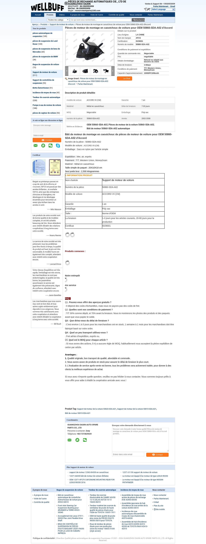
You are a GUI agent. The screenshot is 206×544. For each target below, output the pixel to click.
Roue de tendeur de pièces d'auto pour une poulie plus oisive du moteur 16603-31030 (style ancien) (102, 527)
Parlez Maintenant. (161, 6)
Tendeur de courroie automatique (46, 97)
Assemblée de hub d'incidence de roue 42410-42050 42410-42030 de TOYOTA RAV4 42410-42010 (135, 525)
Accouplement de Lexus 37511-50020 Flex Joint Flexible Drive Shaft (71, 518)
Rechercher (140, 20)
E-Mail (156, 502)
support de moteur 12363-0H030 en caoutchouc (89, 472)
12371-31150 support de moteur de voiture (139, 472)
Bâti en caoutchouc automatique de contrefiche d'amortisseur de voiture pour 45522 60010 (70, 498)
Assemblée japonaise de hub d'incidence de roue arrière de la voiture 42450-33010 (135, 505)
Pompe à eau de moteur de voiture (47, 105)
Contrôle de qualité (116, 15)
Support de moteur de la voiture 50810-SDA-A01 (136, 409)
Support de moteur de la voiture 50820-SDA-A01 (96, 409)
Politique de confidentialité (44, 538)
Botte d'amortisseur (41, 88)
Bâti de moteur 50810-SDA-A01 (77, 413)
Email (172, 6)
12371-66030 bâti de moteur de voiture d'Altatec (89, 476)
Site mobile (159, 509)
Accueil (38, 15)
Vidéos (62, 15)
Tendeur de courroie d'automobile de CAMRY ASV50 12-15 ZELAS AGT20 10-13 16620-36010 (102, 498)
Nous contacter (136, 15)
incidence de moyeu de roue (44, 93)
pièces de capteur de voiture (44, 113)
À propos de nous (77, 15)
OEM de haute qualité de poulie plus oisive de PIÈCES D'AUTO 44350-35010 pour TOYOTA (102, 518)
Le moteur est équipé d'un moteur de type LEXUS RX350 (145, 476)
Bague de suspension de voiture (46, 64)
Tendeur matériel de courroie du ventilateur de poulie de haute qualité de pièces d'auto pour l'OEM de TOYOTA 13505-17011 (103, 509)
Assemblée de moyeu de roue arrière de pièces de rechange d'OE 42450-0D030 (134, 497)
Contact (47, 140)
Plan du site (158, 506)
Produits (50, 15)
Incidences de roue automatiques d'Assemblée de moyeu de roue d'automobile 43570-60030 (134, 514)
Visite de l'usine (96, 15)
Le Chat (125, 78)
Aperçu (35, 24)
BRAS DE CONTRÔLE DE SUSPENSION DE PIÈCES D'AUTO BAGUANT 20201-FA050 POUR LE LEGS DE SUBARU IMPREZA (71, 528)
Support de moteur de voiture (62, 24)
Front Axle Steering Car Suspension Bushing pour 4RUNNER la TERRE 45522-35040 (69, 509)
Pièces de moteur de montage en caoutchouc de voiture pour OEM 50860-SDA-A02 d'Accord (88, 81)
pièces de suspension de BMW (45, 57)
